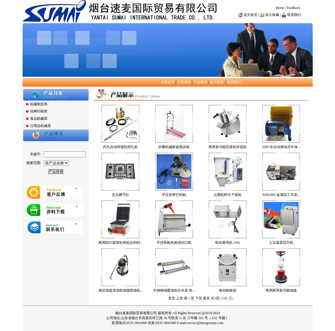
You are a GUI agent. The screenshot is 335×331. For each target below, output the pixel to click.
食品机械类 (38, 119)
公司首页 (168, 82)
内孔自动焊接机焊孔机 (120, 147)
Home (280, 8)
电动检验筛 (227, 290)
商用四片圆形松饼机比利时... (120, 243)
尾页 (206, 298)
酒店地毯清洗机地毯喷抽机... (120, 290)
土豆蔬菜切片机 (281, 243)
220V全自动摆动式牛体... (281, 147)
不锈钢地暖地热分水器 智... (174, 290)
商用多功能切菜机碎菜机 (227, 147)
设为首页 (250, 15)
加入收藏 (272, 15)
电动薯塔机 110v (227, 243)
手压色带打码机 (174, 195)
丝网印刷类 (38, 111)
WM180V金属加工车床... (281, 195)
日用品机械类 (40, 126)
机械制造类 (38, 104)
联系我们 (234, 82)
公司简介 (184, 82)
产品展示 (200, 82)
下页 (198, 298)
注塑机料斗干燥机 (227, 195)
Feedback (293, 8)
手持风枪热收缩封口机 (174, 243)
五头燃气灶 (120, 195)
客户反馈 (217, 82)
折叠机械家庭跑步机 (174, 147)
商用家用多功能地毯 (281, 290)
